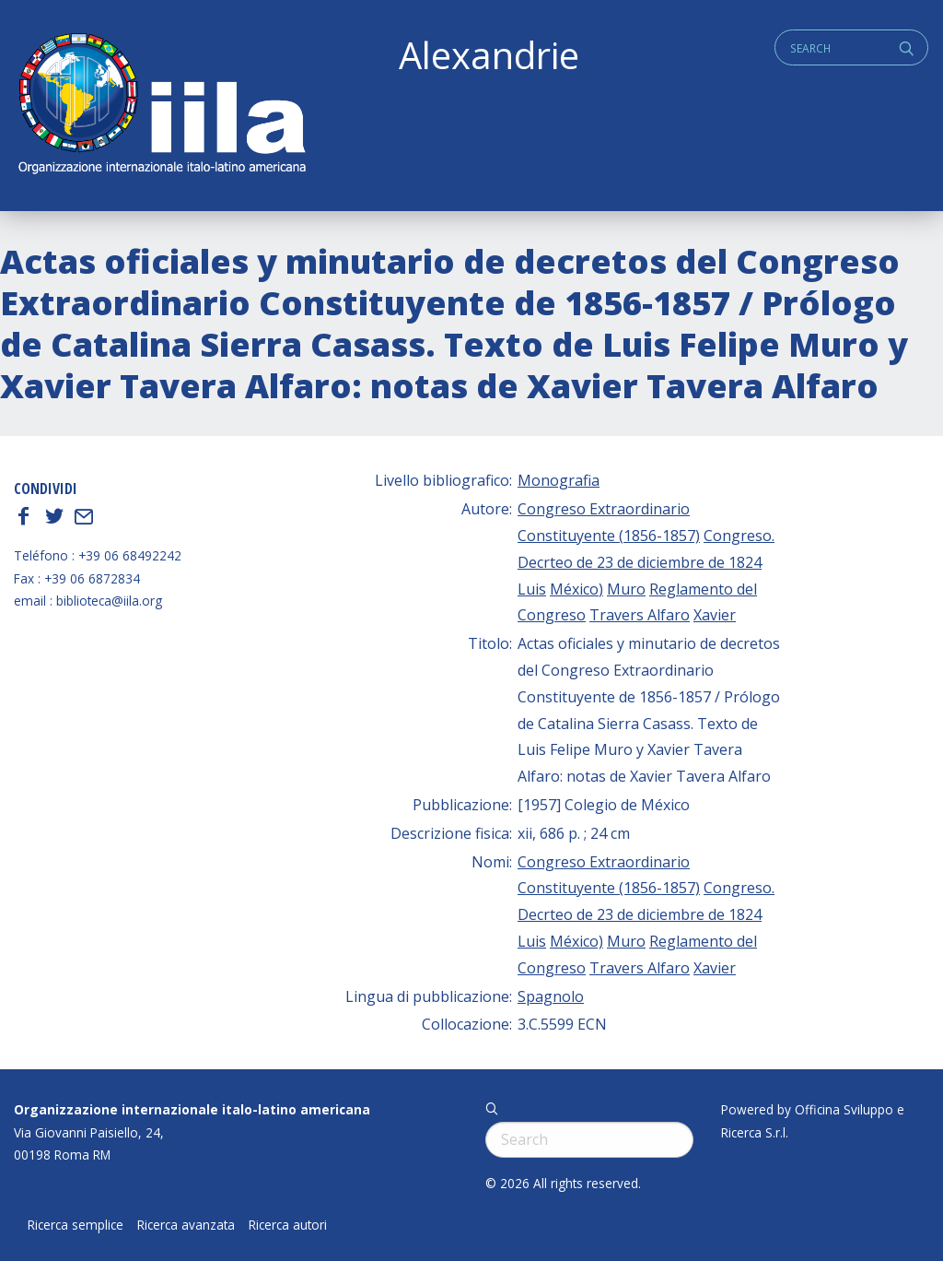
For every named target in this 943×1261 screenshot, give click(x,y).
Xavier (714, 615)
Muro (626, 589)
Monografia (559, 480)
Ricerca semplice (75, 1225)
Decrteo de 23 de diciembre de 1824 (640, 562)
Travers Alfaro (639, 615)
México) (576, 589)
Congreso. (739, 535)
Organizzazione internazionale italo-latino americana (192, 1109)
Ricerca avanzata (186, 1225)
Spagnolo (551, 996)
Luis (532, 589)
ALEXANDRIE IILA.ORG (161, 105)
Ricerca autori (288, 1225)
